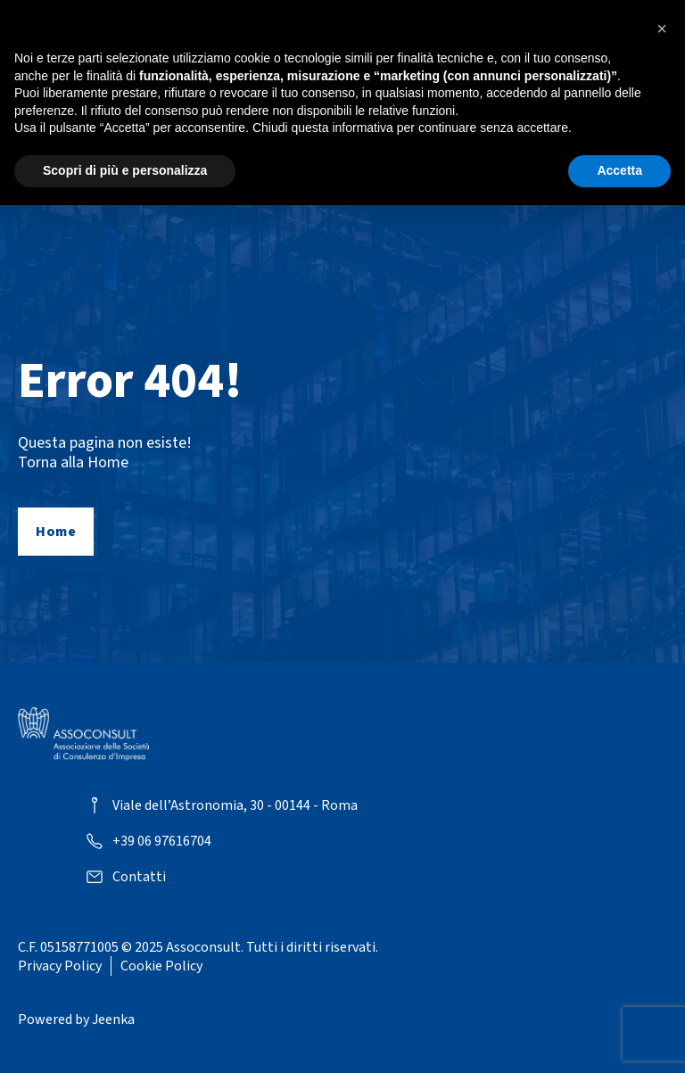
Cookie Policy (161, 966)
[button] (662, 28)
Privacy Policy (60, 966)
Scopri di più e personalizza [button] (125, 170)
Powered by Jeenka (76, 1019)
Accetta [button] (619, 170)
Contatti (139, 877)
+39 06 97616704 (161, 841)
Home (56, 531)
